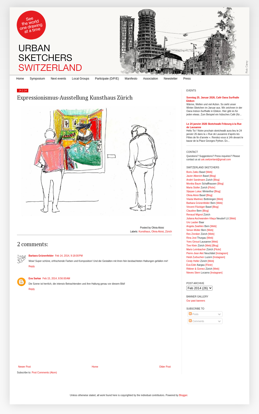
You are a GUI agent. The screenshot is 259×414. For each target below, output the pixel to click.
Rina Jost (191, 238)
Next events (58, 78)
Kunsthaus (144, 231)
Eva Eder (191, 265)
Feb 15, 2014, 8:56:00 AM (56, 278)
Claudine (191, 210)
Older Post (165, 366)
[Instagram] (222, 253)
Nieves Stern (193, 272)
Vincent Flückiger (195, 207)
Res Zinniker (193, 234)
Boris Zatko (192, 172)
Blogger (183, 395)
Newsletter (171, 78)
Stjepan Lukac (194, 191)
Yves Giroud (192, 241)
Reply (32, 266)
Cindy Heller (192, 261)
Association (150, 78)
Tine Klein (191, 245)
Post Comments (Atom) (44, 372)
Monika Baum (193, 183)
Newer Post (24, 366)
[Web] (209, 172)
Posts (193, 314)
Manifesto (131, 78)
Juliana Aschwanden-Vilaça (201, 218)
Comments (196, 321)
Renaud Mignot (194, 214)
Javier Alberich (194, 176)
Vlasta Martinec (194, 199)
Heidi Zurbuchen (195, 257)
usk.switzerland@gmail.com (216, 159)
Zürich (168, 231)
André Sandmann (195, 179)
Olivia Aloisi (158, 231)
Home (20, 78)
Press (187, 78)
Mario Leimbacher (196, 249)
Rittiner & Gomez (195, 268)
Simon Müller (193, 230)
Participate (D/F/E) (107, 78)
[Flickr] (211, 187)
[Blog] (213, 176)
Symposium (37, 78)
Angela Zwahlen (195, 226)
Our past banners (195, 300)
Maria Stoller (193, 187)
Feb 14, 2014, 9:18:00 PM (69, 255)
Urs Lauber (192, 222)
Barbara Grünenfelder (41, 255)
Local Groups (80, 78)
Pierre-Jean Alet (195, 253)
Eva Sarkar (35, 278)
